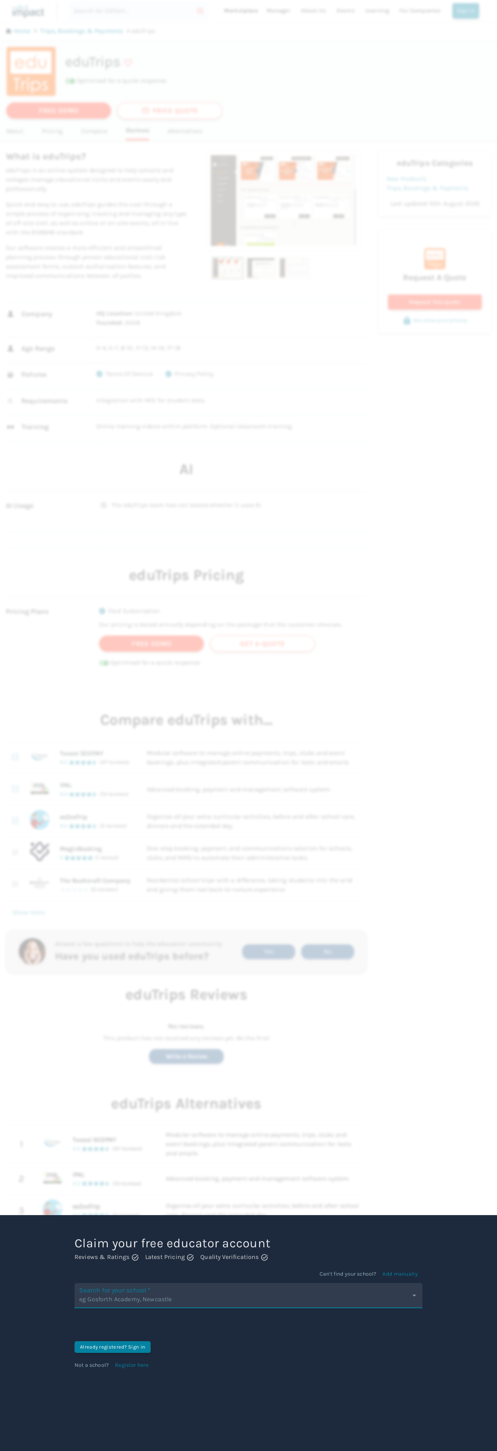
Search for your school (126, 1295)
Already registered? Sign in (113, 1347)
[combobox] (242, 1299)
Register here (131, 1365)
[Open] (414, 1295)
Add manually (400, 1273)
